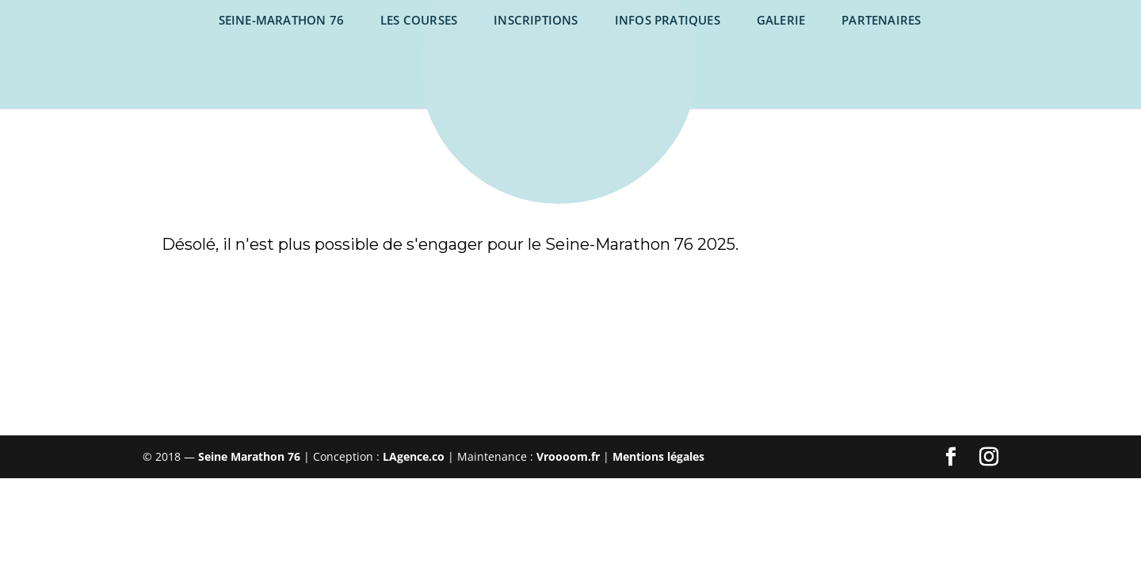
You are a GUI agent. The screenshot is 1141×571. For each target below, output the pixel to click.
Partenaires (881, 20)
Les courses (418, 20)
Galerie (781, 20)
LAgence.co (415, 456)
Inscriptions (536, 20)
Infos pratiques (667, 20)
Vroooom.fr (568, 456)
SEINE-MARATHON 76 (281, 20)
